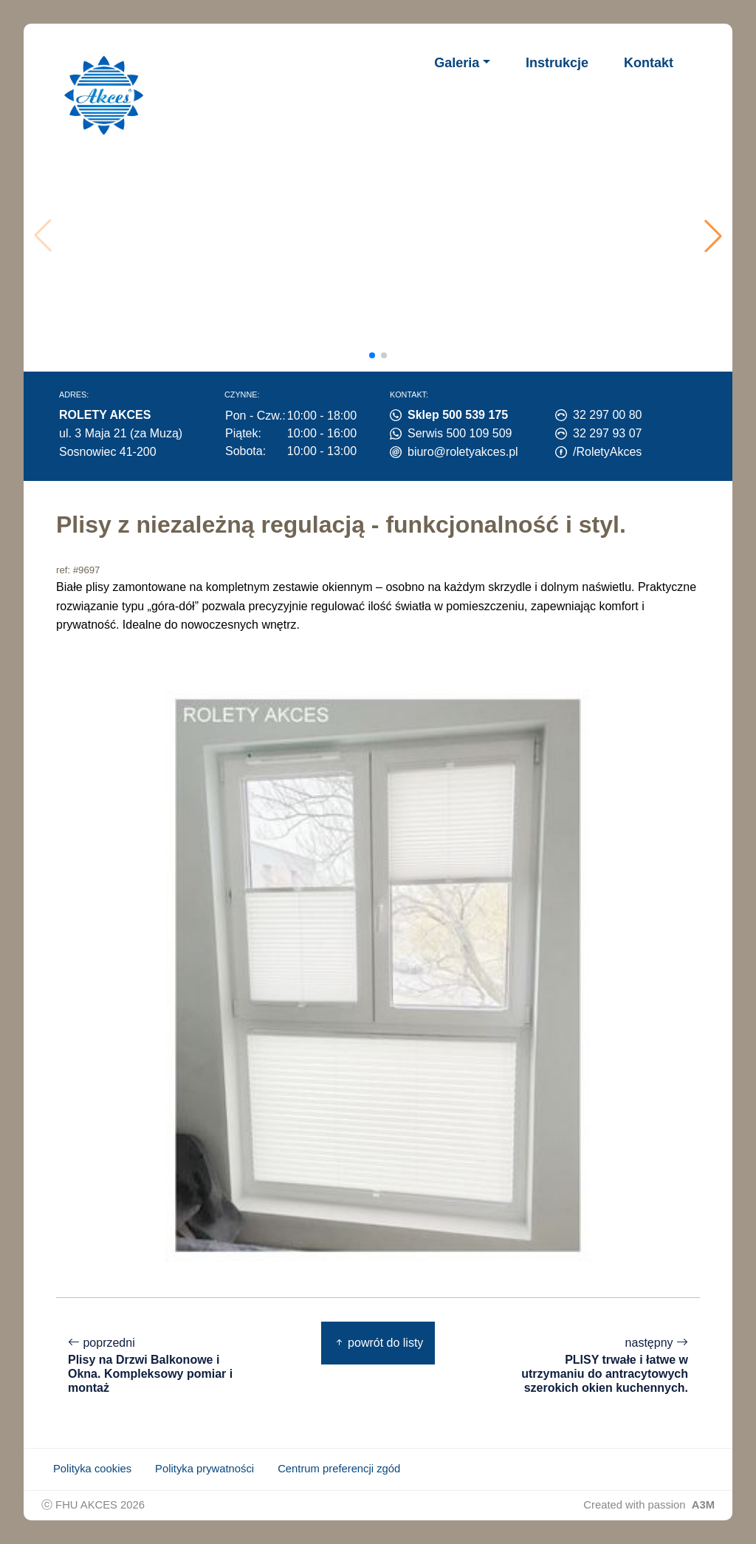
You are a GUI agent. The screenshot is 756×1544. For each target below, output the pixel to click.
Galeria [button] (456, 62)
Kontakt (648, 62)
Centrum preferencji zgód (339, 1469)
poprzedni (159, 1365)
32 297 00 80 (607, 415)
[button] (713, 235)
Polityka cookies (92, 1469)
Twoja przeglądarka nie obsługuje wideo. (382, 235)
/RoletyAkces (607, 451)
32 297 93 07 (607, 433)
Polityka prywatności (204, 1469)
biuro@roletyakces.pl (463, 451)
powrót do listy (378, 1342)
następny (596, 1365)
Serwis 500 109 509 (460, 433)
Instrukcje (557, 62)
